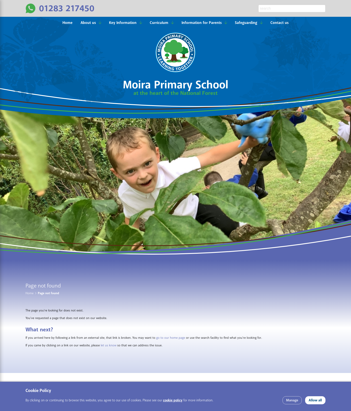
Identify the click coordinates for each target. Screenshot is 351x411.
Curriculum (159, 22)
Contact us (279, 22)
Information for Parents (202, 22)
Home (67, 22)
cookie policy (172, 400)
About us (88, 22)
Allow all (315, 400)
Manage (292, 400)
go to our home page (170, 338)
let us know (108, 345)
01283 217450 (66, 8)
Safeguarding (246, 22)
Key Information (123, 22)
